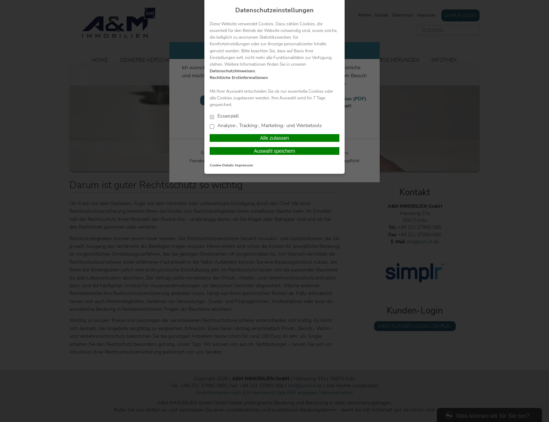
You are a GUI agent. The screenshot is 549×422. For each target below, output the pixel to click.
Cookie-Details (222, 165)
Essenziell (224, 116)
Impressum (244, 165)
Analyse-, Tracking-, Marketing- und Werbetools (266, 126)
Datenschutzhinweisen (232, 71)
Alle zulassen (274, 138)
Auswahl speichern (274, 151)
